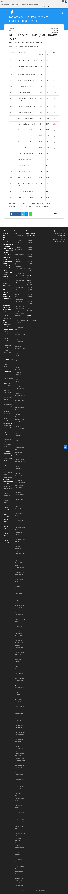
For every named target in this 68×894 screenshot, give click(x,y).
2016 (16, 612)
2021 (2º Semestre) (8, 474)
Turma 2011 (29, 261)
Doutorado (6, 347)
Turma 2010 (29, 263)
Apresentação (6, 246)
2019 (16, 285)
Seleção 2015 (6, 528)
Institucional (6, 285)
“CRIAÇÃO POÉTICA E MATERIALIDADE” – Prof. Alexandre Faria (20, 271)
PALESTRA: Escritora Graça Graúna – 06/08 (19, 403)
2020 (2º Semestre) (8, 477)
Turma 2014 (29, 254)
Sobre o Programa (8, 329)
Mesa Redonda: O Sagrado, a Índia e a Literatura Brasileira (19, 751)
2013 (16, 873)
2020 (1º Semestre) (8, 472)
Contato (5, 259)
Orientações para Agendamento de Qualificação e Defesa (8, 454)
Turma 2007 (29, 270)
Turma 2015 (29, 252)
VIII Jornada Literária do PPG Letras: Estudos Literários (19, 497)
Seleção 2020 (6, 483)
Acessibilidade (51, 6)
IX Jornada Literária (19, 428)
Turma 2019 (29, 242)
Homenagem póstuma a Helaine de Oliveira (20, 527)
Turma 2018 (29, 245)
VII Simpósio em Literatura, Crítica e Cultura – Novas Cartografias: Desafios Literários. (19, 880)
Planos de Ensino (7, 444)
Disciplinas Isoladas (8, 449)
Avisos (28, 231)
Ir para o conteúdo (4, 4)
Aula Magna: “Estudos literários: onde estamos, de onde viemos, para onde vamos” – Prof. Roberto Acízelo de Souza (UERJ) (19, 304)
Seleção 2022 (6, 507)
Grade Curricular (7, 345)
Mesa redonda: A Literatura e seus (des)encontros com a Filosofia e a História (19, 718)
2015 (16, 685)
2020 (16, 233)
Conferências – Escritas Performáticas (18, 466)
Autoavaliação (7, 257)
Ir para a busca (24, 4)
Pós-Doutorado (7, 413)
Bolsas (5, 287)
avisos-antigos (54, 28)
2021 (16, 282)
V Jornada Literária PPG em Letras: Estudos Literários (19, 768)
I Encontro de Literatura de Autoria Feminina (19, 377)
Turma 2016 (29, 249)
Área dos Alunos (7, 423)
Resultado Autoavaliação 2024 (7, 318)
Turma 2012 (29, 259)
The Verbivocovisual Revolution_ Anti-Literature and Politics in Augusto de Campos (20, 412)
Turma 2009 (29, 266)
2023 (4, 237)
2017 (16, 501)
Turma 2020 (29, 240)
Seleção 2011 (6, 540)
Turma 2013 (29, 256)
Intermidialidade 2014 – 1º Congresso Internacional (20, 836)
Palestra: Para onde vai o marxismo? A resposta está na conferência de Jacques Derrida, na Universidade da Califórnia (19, 704)
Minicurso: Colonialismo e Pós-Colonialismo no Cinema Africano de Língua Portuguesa (19, 859)
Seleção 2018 (6, 521)
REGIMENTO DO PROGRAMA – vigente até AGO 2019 (8, 395)
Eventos (16, 231)
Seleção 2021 (6, 505)
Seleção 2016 (6, 526)
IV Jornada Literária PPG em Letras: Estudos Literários (19, 869)
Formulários (6, 479)
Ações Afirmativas (8, 244)
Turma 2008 (29, 268)
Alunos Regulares (7, 446)
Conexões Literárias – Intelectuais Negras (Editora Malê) (20, 238)
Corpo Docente (7, 336)
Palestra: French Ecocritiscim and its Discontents (19, 643)
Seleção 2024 (6, 514)
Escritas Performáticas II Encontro (18, 365)
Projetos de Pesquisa (8, 378)
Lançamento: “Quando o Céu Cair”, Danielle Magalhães (19, 445)
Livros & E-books (7, 420)
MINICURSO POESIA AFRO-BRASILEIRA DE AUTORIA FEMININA (20, 396)
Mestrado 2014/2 (7, 531)
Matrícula (6, 437)
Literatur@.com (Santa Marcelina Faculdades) (19, 264)
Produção (5, 314)
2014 (16, 772)
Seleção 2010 (6, 542)
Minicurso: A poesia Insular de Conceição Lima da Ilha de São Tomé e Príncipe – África (20, 513)
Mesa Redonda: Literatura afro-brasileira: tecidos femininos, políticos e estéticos (20, 537)
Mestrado (6, 350)
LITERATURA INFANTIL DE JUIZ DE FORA (20, 389)
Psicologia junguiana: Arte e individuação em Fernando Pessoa (20, 459)
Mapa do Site (36, 6)
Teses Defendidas (7, 369)
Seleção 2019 (6, 519)
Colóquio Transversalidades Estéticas (19, 659)
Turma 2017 (29, 247)
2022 (4, 235)
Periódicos (6, 418)
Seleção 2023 (6, 512)
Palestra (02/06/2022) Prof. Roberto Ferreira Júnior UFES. (7, 307)
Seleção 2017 (6, 523)
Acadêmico (6, 242)
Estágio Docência (7, 333)
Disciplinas (6, 331)
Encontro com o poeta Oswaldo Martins (18, 805)
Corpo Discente (30, 233)
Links (4, 294)
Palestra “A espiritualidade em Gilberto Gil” (19, 452)
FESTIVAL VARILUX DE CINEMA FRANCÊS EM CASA (19, 278)
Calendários (6, 434)
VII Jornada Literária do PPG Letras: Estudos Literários (19, 607)
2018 (16, 431)
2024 (4, 239)
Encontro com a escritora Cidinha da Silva (19, 358)
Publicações (6, 416)
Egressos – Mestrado (31, 320)
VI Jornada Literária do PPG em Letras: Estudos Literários (19, 680)
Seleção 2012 (6, 538)
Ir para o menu (14, 4)
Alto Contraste (44, 6)
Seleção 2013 (6, 535)
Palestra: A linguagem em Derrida (18, 626)
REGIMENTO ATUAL (8, 390)
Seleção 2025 (6, 322)
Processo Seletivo (8, 481)
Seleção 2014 (6, 533)
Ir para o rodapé (33, 4)
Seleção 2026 (6, 516)
